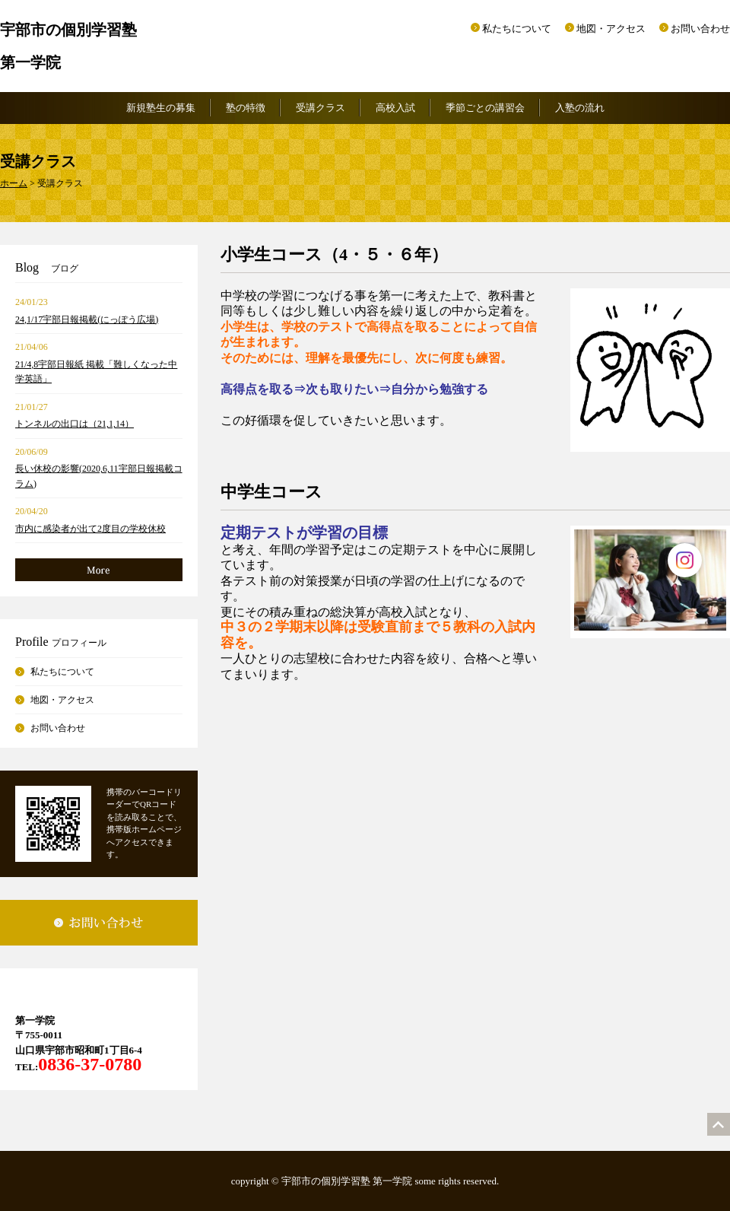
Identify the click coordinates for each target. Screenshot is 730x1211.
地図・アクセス (611, 28)
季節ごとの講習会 (485, 107)
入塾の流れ (580, 107)
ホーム (13, 183)
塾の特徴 (245, 107)
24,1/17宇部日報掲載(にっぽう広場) (86, 319)
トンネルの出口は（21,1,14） (74, 423)
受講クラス (320, 107)
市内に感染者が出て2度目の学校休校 (90, 528)
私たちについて (516, 28)
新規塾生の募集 (160, 107)
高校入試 (395, 107)
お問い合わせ (700, 28)
